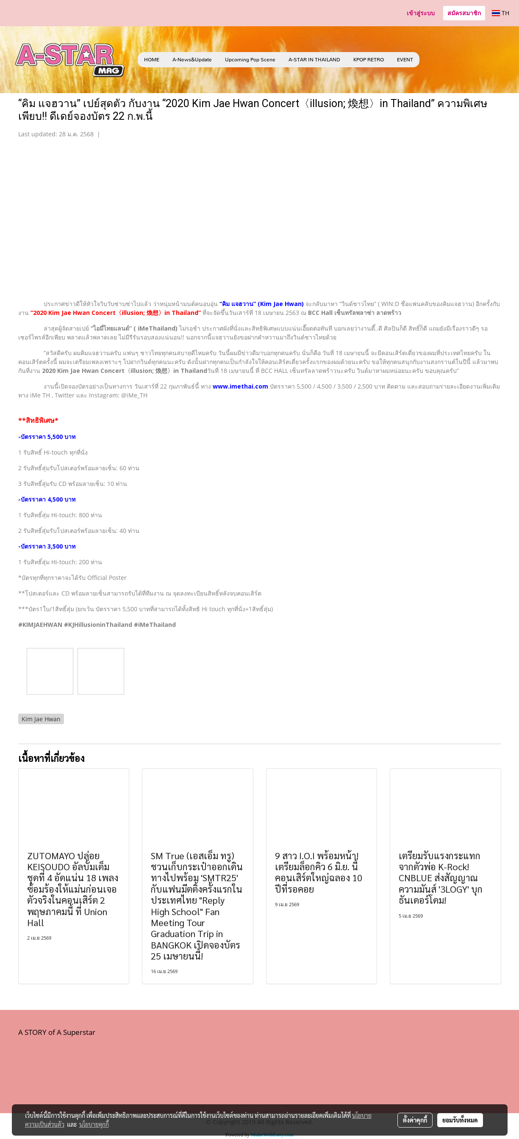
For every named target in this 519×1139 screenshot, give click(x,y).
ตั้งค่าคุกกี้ (415, 1120)
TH (500, 13)
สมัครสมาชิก (464, 13)
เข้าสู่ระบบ (421, 13)
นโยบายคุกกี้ (94, 1124)
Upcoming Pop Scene (250, 59)
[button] (432, 59)
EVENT (405, 59)
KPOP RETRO (368, 59)
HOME (151, 59)
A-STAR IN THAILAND (314, 59)
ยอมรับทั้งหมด (460, 1120)
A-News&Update (192, 59)
